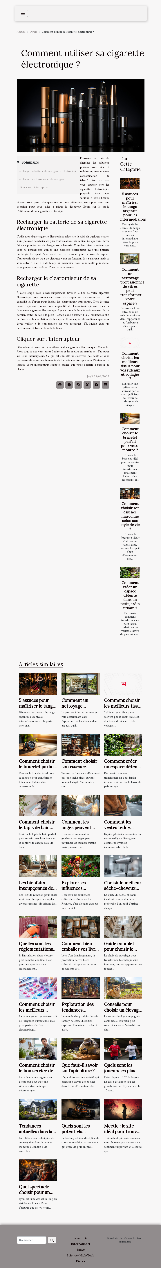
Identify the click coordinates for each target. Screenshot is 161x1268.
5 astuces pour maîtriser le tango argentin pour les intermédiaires (133, 207)
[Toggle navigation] (23, 13)
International (80, 1244)
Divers (33, 31)
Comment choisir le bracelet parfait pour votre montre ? (130, 439)
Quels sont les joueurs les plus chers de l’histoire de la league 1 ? (122, 1073)
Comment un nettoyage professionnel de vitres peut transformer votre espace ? (132, 286)
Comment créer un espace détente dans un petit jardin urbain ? (130, 595)
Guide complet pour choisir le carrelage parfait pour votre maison (123, 952)
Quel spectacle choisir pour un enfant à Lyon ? (34, 1192)
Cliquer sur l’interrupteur (33, 187)
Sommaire (30, 162)
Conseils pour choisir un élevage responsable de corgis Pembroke (122, 1013)
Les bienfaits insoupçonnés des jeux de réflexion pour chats (37, 891)
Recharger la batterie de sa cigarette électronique (48, 171)
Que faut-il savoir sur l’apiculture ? (79, 1068)
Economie (80, 1238)
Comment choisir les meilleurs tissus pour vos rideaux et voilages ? (130, 366)
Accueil (21, 31)
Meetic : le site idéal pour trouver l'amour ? (122, 1131)
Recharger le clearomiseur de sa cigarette (44, 179)
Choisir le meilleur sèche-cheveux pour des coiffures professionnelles (122, 891)
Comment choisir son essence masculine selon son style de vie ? (130, 516)
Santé (81, 1249)
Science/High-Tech (80, 1255)
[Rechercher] (31, 1240)
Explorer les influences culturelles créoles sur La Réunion (80, 891)
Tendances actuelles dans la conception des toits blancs (35, 1134)
